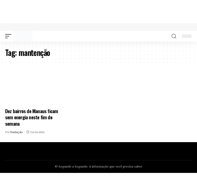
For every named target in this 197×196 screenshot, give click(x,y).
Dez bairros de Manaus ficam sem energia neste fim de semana (31, 117)
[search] (174, 36)
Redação (16, 132)
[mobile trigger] (9, 36)
